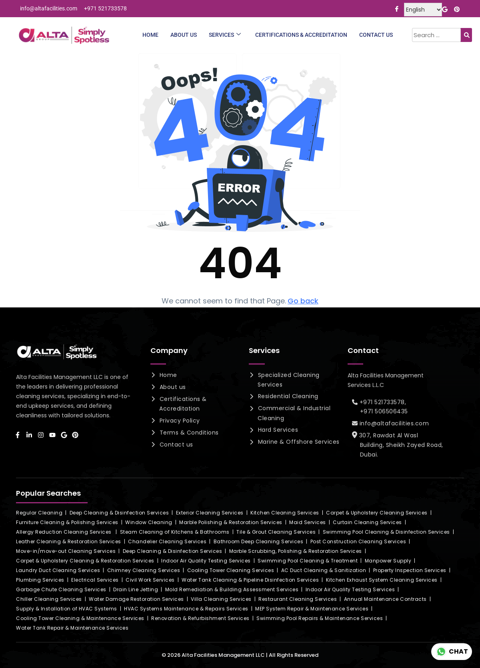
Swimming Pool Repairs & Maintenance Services (319, 618)
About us (172, 387)
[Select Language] (423, 9)
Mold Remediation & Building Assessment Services (232, 589)
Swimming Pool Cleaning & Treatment (308, 560)
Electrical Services (95, 579)
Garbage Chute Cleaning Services (61, 589)
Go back (303, 301)
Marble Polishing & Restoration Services (230, 522)
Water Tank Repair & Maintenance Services (72, 627)
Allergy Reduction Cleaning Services (64, 531)
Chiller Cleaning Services (49, 599)
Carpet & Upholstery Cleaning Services (377, 512)
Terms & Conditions (188, 433)
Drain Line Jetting (135, 589)
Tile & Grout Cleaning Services (276, 531)
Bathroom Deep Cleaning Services (259, 541)
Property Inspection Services (409, 570)
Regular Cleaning (39, 512)
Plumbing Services (40, 579)
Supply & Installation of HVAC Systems (66, 608)
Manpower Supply (388, 560)
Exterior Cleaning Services (210, 512)
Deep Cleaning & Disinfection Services (119, 512)
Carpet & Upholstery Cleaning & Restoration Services (85, 560)
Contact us (175, 445)
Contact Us (376, 35)
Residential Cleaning (287, 396)
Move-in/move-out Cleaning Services (66, 551)
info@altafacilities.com (392, 423)
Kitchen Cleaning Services (284, 512)
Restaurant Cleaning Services (297, 599)
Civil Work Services (150, 579)
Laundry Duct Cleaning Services (58, 570)
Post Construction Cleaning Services (358, 541)
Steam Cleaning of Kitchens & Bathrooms (175, 531)
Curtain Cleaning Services (367, 522)
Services (225, 35)
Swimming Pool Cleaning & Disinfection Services (386, 531)
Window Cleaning (148, 522)
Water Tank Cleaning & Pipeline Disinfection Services (250, 579)
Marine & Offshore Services (298, 442)
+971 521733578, (381, 402)
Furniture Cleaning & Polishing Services (67, 522)
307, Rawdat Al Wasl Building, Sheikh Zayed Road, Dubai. (399, 445)
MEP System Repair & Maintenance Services (311, 608)
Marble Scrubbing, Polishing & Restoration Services (295, 551)
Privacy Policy (179, 421)
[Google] (445, 8)
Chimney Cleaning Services (143, 570)
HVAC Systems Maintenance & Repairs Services (186, 608)
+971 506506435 (384, 411)
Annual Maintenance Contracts (385, 599)
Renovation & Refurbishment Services (200, 618)
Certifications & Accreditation (301, 35)
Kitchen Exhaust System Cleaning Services (382, 579)
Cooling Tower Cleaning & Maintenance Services (80, 618)
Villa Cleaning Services (221, 599)
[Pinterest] (457, 8)
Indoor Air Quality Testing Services (206, 560)
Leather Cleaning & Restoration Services (68, 541)
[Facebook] (397, 8)
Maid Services (307, 522)
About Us (183, 35)
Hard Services (277, 430)
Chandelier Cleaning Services (167, 541)
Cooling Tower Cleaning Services (230, 570)
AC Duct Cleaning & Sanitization (323, 570)
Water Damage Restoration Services (136, 599)
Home (150, 35)
